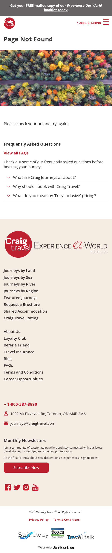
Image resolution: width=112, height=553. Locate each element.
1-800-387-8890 (89, 23)
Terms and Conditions (24, 372)
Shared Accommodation (25, 311)
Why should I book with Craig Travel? (43, 187)
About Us (12, 331)
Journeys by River (20, 284)
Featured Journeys (20, 297)
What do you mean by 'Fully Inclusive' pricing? (51, 196)
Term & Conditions (66, 519)
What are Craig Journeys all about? (41, 178)
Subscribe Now (26, 467)
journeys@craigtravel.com (32, 423)
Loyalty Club (15, 338)
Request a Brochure (22, 304)
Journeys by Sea (18, 277)
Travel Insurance (19, 351)
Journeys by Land (19, 270)
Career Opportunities (23, 378)
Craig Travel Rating (21, 318)
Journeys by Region (21, 290)
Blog (8, 358)
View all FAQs (16, 153)
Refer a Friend (17, 345)
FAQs (8, 365)
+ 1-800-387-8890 (20, 404)
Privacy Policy (39, 519)
